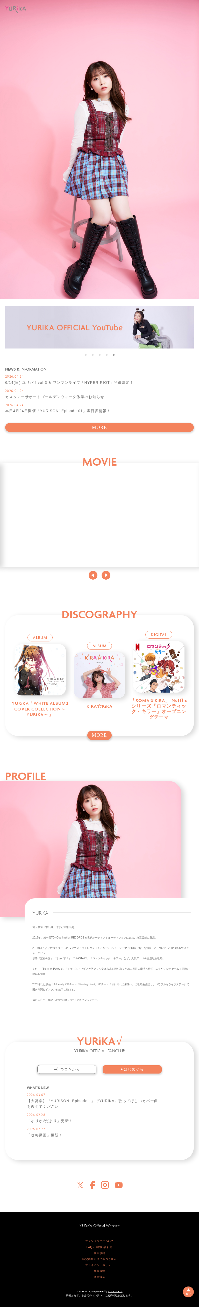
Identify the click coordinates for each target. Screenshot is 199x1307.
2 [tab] (93, 355)
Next (106, 575)
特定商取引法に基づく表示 (99, 1258)
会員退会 (99, 1276)
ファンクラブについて (99, 1240)
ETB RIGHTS (115, 1290)
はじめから (132, 1069)
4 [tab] (107, 355)
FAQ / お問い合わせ (99, 1246)
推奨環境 (99, 1270)
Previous (93, 575)
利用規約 (99, 1252)
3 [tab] (100, 355)
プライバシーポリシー (99, 1264)
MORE (99, 427)
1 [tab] (86, 355)
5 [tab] (114, 355)
